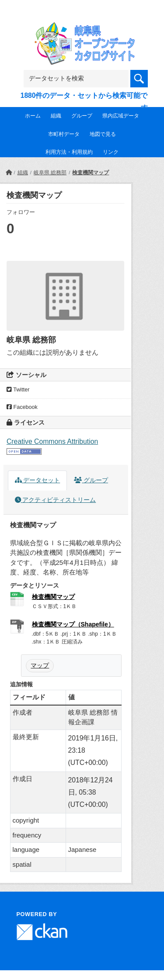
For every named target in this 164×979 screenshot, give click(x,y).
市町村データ (64, 134)
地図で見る (103, 134)
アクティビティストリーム (55, 500)
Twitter (18, 390)
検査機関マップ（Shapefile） (73, 624)
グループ (81, 116)
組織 (56, 116)
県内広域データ (120, 116)
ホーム (33, 116)
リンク (111, 152)
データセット (37, 480)
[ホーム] (9, 173)
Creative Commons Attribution (52, 441)
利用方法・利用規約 (69, 152)
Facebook (22, 407)
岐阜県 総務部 (50, 173)
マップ (40, 665)
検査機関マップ (90, 173)
